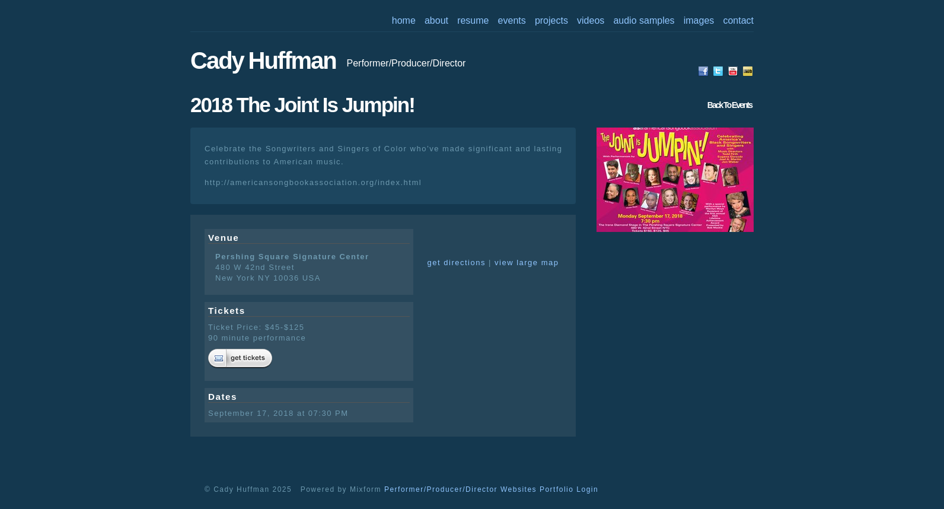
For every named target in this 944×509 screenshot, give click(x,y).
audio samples (643, 20)
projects (551, 20)
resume (473, 20)
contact (738, 20)
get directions (457, 262)
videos (590, 20)
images (699, 20)
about (436, 20)
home (404, 20)
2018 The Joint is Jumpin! (302, 104)
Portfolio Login (569, 489)
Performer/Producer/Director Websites (460, 489)
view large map (527, 262)
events (512, 20)
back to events (729, 105)
